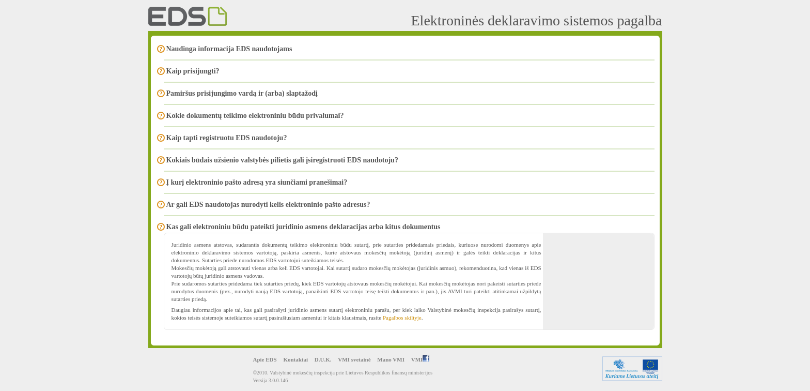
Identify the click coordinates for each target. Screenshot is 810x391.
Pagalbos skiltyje (402, 317)
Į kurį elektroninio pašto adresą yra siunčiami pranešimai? (257, 182)
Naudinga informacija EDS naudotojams (229, 49)
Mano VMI (390, 359)
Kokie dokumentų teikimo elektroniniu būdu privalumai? (255, 115)
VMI (420, 359)
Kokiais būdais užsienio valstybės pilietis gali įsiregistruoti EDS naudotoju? (282, 160)
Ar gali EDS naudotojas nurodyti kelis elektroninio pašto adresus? (268, 204)
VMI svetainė (354, 359)
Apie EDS (265, 359)
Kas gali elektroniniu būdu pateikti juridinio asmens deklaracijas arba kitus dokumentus (303, 227)
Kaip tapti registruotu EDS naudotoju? (226, 138)
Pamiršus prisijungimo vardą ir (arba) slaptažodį (242, 93)
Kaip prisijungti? (193, 71)
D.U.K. (323, 359)
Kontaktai (295, 359)
